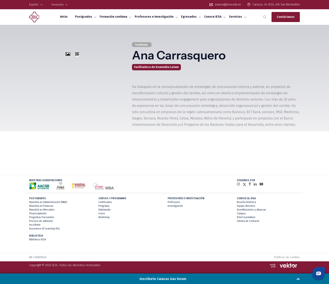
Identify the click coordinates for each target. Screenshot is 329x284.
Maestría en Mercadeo (42, 209)
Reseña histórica (246, 202)
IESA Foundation (246, 217)
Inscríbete (34, 224)
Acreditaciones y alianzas (251, 209)
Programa (103, 205)
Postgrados (83, 16)
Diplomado (104, 209)
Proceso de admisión (41, 221)
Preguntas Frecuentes (41, 217)
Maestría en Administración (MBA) (48, 202)
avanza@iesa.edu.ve (228, 4)
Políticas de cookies (287, 257)
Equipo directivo (246, 205)
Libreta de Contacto (248, 221)
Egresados (189, 16)
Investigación (175, 205)
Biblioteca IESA (37, 239)
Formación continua (113, 16)
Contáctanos (286, 17)
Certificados (105, 202)
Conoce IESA (212, 16)
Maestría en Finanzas (41, 205)
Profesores (174, 202)
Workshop (104, 217)
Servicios (235, 16)
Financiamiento (38, 213)
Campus (241, 213)
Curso (101, 213)
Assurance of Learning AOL (44, 228)
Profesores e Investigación (154, 16)
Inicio (64, 16)
